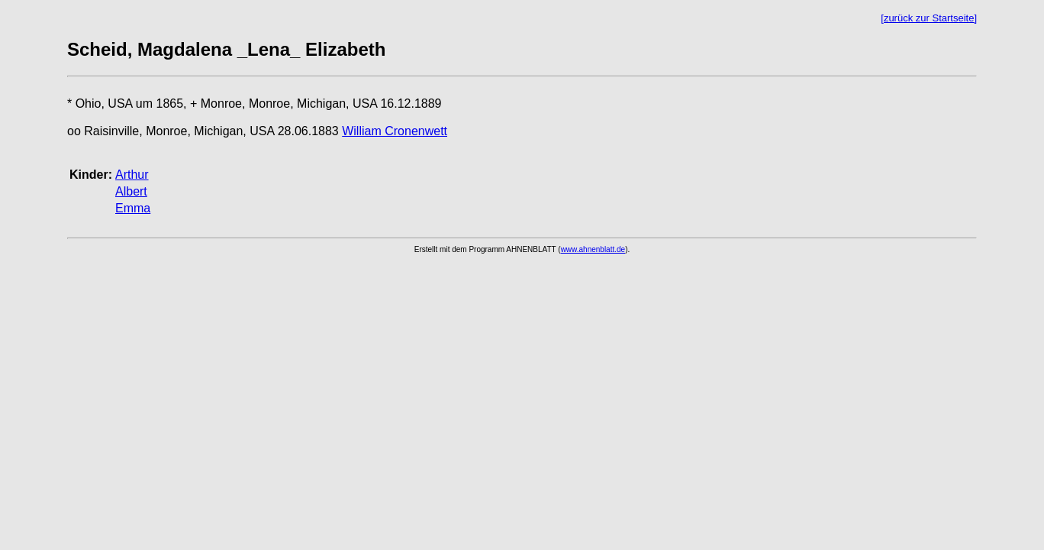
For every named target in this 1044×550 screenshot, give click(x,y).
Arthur (132, 174)
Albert (131, 191)
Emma (132, 208)
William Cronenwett (394, 131)
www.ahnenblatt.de (593, 249)
